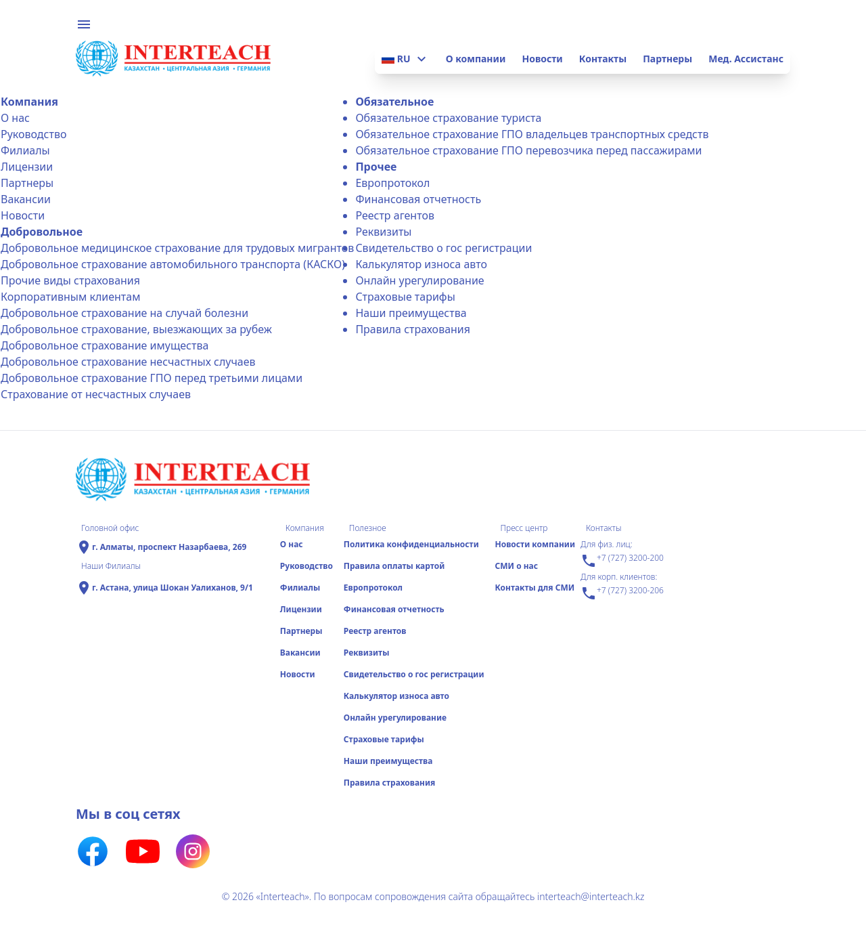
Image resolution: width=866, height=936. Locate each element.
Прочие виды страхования (70, 280)
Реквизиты (383, 231)
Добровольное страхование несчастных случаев (128, 361)
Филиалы (25, 150)
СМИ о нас (516, 566)
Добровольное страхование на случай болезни (124, 312)
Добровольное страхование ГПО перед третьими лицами (151, 377)
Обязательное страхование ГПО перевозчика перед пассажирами (528, 150)
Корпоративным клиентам (70, 296)
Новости (542, 58)
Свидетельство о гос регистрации (443, 247)
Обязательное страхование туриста (448, 117)
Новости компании (535, 544)
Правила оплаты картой (394, 566)
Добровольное (42, 231)
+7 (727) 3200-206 (622, 593)
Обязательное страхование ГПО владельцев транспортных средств (531, 134)
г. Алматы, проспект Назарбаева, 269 (169, 547)
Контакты (602, 58)
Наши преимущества (410, 312)
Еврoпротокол (392, 182)
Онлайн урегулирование (419, 280)
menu (84, 24)
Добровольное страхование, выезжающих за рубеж (136, 329)
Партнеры (667, 58)
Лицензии (27, 166)
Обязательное (394, 101)
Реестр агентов (394, 215)
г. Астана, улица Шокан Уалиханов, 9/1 (172, 587)
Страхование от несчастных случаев (96, 394)
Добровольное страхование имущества (104, 345)
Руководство (33, 134)
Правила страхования (412, 329)
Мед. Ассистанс (745, 58)
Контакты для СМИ (534, 587)
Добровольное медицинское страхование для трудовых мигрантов (177, 247)
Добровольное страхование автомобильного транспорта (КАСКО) (173, 264)
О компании (476, 58)
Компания (29, 101)
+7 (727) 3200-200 (622, 561)
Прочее (375, 166)
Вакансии (26, 199)
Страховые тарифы (405, 296)
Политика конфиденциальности (411, 544)
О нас (15, 117)
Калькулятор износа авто (421, 264)
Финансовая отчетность (418, 199)
